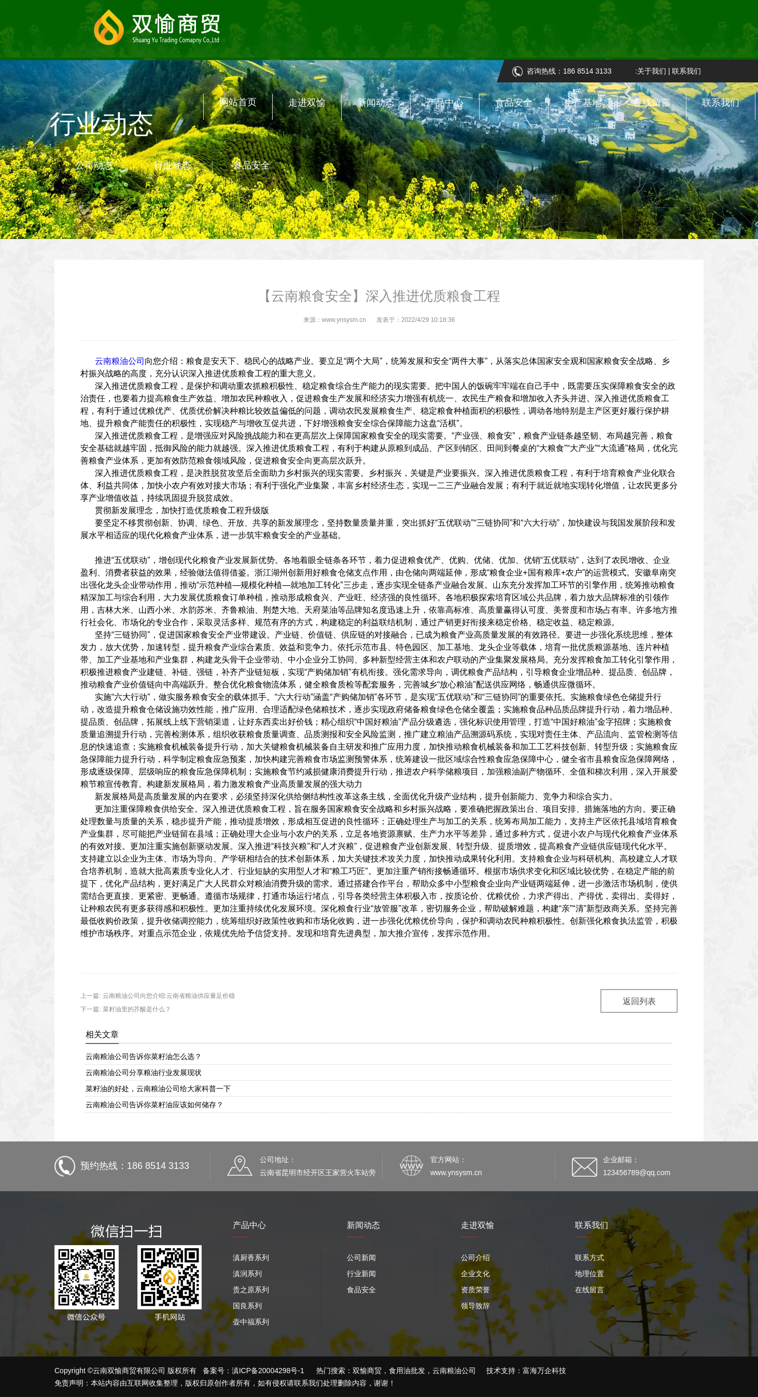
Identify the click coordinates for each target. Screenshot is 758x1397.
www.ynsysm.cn (344, 319)
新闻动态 (376, 102)
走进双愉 (307, 102)
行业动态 (172, 165)
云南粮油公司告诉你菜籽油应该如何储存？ (154, 1104)
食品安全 (513, 102)
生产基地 (582, 102)
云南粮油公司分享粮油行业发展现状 (144, 1072)
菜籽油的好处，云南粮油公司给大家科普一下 (158, 1088)
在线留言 (651, 102)
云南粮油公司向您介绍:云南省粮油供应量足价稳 (168, 995)
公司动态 (94, 165)
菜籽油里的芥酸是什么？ (136, 1009)
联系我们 (720, 102)
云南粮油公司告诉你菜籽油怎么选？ (144, 1056)
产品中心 (445, 102)
